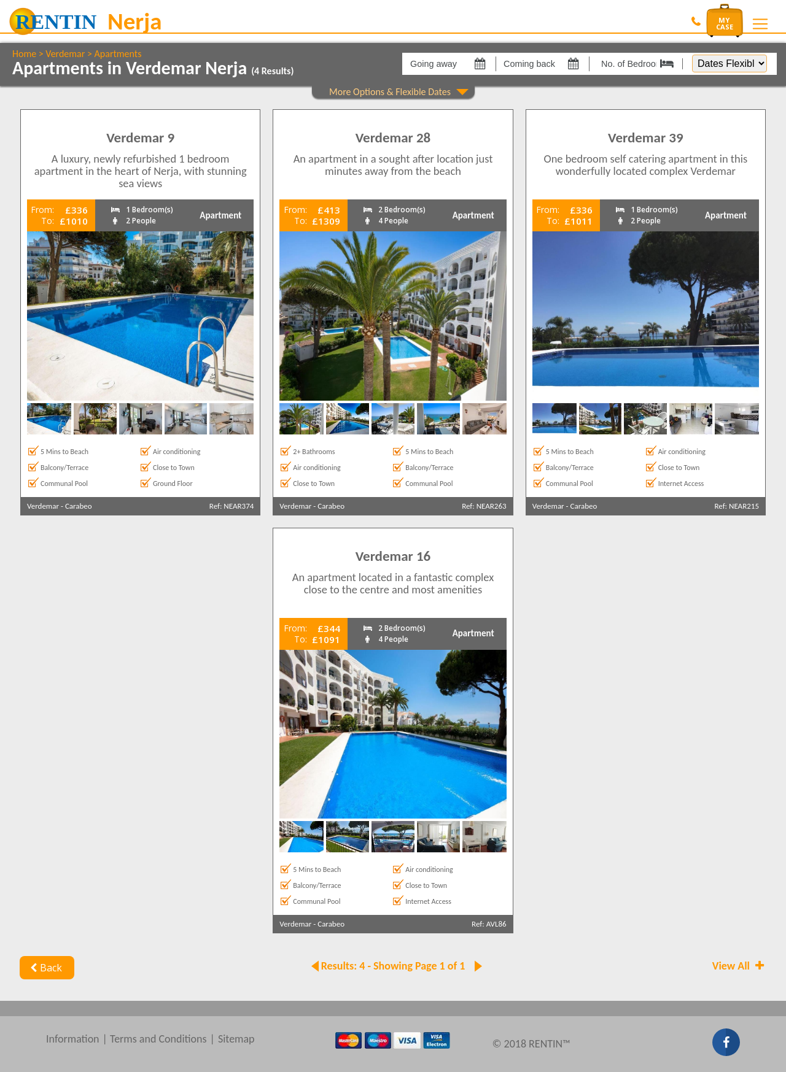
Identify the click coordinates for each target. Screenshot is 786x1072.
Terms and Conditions (158, 1039)
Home (24, 54)
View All (739, 965)
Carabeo (78, 506)
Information (72, 1039)
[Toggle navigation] (760, 24)
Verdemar (65, 54)
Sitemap (236, 1039)
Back (44, 967)
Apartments (118, 54)
